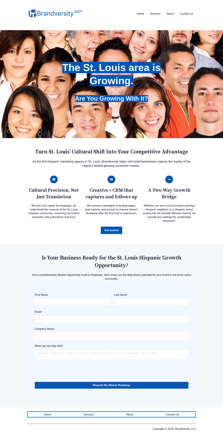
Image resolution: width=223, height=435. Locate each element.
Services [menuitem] (89, 414)
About (170, 13)
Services (155, 13)
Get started (111, 230)
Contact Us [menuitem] (172, 414)
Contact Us (186, 13)
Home (140, 13)
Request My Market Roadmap (111, 385)
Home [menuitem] (47, 414)
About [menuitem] (129, 414)
